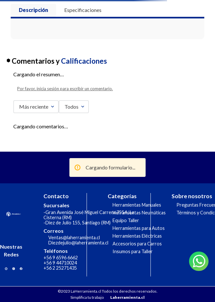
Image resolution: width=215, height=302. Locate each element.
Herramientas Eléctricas (137, 236)
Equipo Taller (126, 220)
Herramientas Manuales (137, 205)
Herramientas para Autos (139, 228)
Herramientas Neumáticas (139, 212)
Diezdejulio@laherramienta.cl (78, 242)
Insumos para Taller (133, 251)
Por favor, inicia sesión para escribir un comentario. (65, 88)
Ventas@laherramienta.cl (74, 237)
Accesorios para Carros (137, 243)
